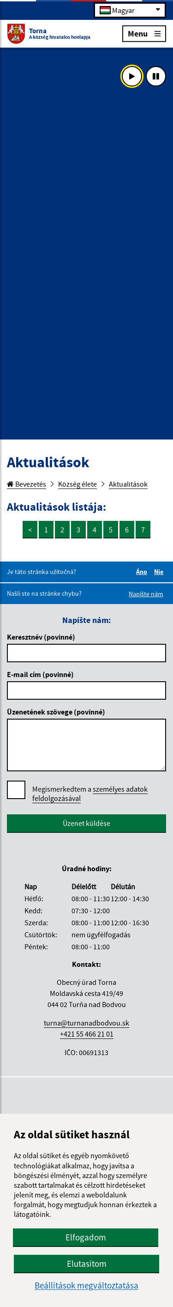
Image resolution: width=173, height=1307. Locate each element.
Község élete (77, 484)
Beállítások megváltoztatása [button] (86, 1285)
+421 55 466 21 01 (86, 1033)
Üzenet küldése (86, 823)
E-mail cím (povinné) (40, 674)
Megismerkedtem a (90, 793)
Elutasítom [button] (87, 1263)
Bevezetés (26, 484)
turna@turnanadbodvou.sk (86, 1022)
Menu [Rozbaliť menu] (144, 33)
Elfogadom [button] (86, 1237)
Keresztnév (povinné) (41, 636)
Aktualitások (128, 484)
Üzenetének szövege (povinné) (56, 711)
